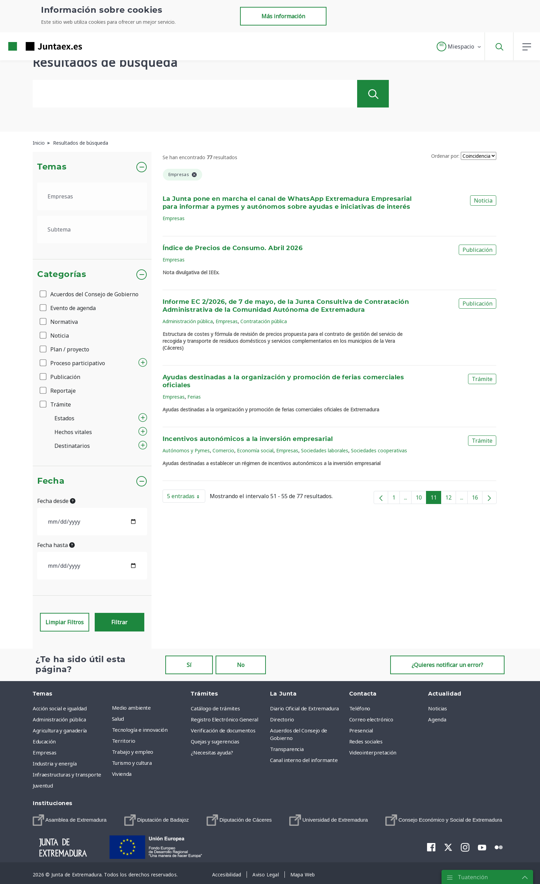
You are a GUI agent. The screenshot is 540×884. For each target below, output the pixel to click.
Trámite (56, 404)
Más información (283, 16)
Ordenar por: (445, 156)
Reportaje (58, 390)
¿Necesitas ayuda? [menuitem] (212, 752)
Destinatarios (72, 446)
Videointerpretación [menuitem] (372, 752)
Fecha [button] (50, 481)
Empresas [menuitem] (44, 752)
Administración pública (188, 321)
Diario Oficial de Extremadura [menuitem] (304, 708)
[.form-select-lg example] (92, 196)
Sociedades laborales (324, 450)
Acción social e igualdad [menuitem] (60, 708)
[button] (459, 46)
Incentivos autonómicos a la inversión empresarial (248, 439)
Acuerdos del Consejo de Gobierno (89, 294)
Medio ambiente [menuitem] (131, 707)
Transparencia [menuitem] (286, 749)
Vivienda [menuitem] (122, 773)
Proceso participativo (73, 363)
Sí (189, 665)
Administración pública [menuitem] (59, 719)
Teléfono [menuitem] (359, 708)
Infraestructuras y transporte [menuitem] (67, 774)
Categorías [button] (61, 274)
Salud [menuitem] (118, 718)
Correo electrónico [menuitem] (371, 719)
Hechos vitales (73, 432)
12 (450, 499)
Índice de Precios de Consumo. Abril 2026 (233, 248)
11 (435, 499)
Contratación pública (263, 321)
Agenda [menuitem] (437, 719)
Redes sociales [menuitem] (366, 741)
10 (421, 499)
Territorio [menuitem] (123, 740)
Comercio (223, 450)
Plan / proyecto (65, 349)
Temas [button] (51, 167)
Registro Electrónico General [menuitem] (224, 719)
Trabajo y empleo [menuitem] (132, 751)
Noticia (55, 335)
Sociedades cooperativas (379, 450)
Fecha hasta (56, 545)
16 (477, 499)
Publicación (60, 377)
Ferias (194, 396)
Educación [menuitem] (44, 741)
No (241, 665)
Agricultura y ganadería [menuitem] (60, 730)
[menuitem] (69, 820)
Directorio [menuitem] (282, 719)
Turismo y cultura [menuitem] (132, 762)
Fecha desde (56, 501)
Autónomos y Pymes (186, 450)
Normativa (59, 322)
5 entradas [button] (186, 497)
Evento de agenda (68, 308)
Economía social (255, 450)
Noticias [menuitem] (437, 708)
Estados (64, 418)
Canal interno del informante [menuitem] (304, 760)
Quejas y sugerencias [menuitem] (215, 741)
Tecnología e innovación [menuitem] (140, 729)
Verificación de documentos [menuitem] (223, 730)
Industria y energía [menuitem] (54, 763)
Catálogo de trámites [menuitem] (215, 708)
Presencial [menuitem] (361, 730)
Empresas (174, 218)
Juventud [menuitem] (43, 785)
